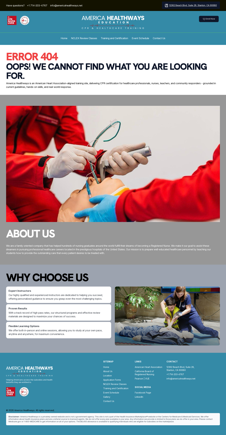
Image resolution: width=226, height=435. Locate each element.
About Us (107, 371)
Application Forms (112, 380)
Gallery (106, 397)
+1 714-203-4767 (37, 5)
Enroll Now (209, 19)
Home (64, 38)
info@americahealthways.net (66, 5)
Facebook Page (143, 392)
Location (107, 375)
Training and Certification (114, 38)
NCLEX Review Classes (84, 38)
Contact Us (159, 38)
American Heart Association (148, 367)
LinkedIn (139, 397)
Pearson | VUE (142, 378)
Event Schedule (140, 38)
